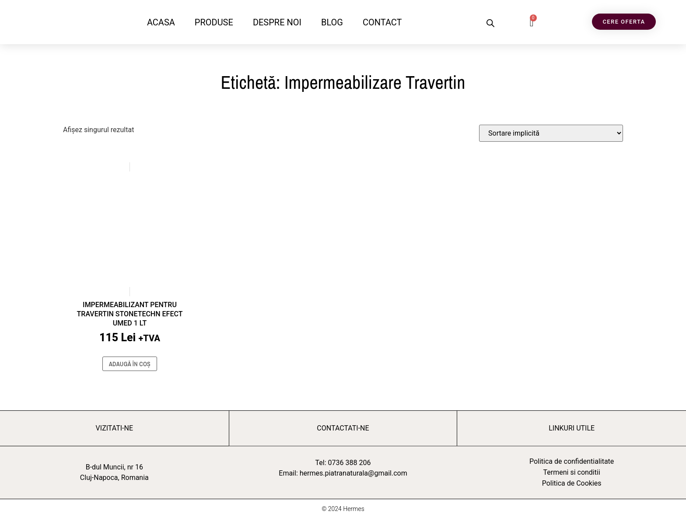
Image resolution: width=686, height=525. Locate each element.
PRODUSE (214, 22)
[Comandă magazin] (551, 133)
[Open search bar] (490, 23)
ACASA (161, 22)
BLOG (332, 22)
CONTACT (382, 22)
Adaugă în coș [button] (129, 364)
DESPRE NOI (277, 22)
